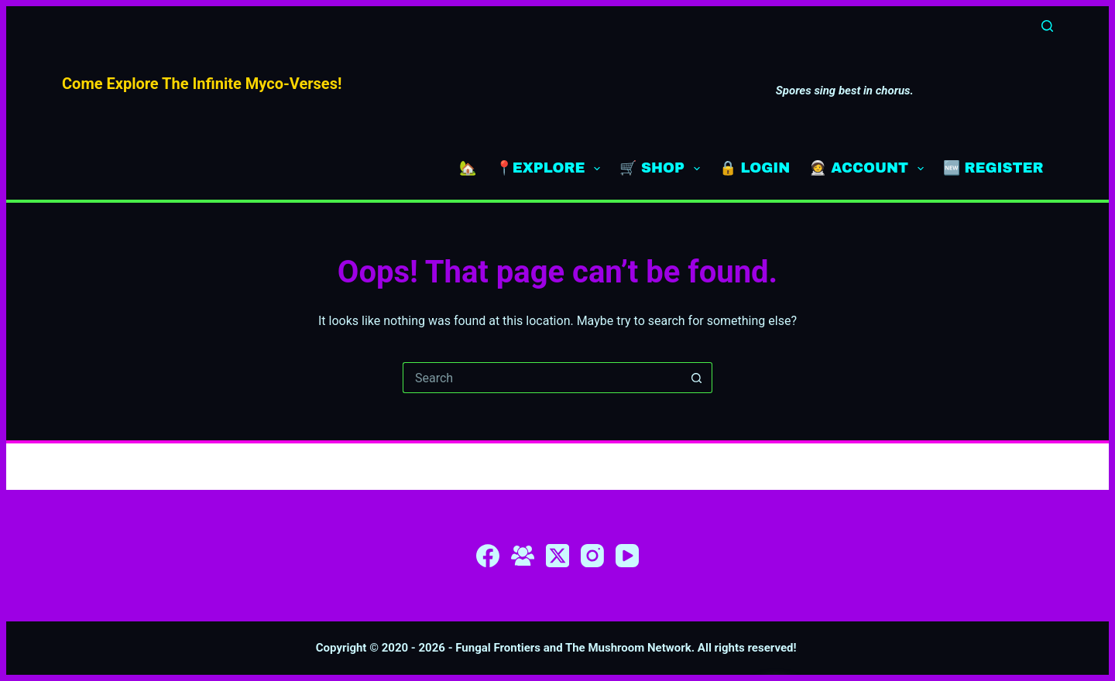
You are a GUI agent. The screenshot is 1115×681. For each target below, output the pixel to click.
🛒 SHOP (662, 168)
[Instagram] (592, 555)
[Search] (1047, 26)
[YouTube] (627, 555)
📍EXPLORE (551, 168)
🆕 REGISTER (993, 168)
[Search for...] (542, 377)
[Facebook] (487, 555)
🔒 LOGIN (755, 168)
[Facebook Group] (522, 555)
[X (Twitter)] (557, 555)
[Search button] (696, 377)
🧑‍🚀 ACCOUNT (869, 168)
